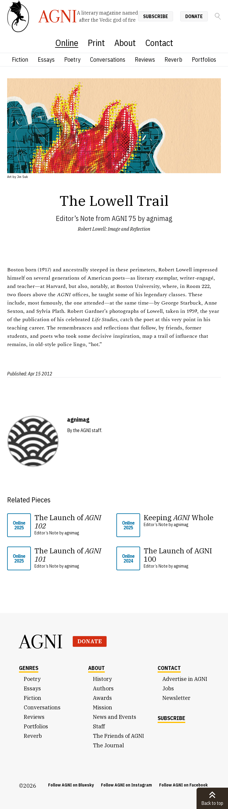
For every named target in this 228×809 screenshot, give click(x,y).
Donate (194, 16)
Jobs (168, 688)
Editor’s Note (75, 218)
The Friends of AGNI (118, 735)
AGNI (41, 641)
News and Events (114, 717)
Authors (103, 688)
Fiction (20, 59)
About (125, 42)
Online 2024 (128, 558)
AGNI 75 (124, 218)
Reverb (173, 59)
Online (66, 42)
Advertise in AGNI (184, 679)
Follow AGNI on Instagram (126, 785)
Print (96, 42)
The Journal (108, 745)
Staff (99, 726)
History (102, 679)
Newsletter (176, 698)
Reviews (145, 59)
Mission (102, 707)
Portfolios (204, 59)
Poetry (72, 59)
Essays (46, 59)
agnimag (159, 218)
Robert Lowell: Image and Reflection (114, 229)
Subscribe (155, 16)
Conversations (107, 59)
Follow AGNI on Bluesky (71, 785)
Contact (159, 42)
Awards (102, 698)
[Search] (218, 16)
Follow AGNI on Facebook (183, 785)
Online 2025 (19, 525)
